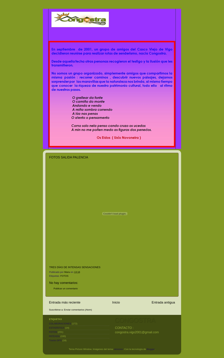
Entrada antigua (163, 302)
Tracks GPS (55, 340)
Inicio (116, 302)
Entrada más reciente (64, 302)
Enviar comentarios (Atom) (78, 309)
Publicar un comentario (66, 288)
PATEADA (54, 336)
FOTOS (64, 276)
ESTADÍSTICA (56, 327)
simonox (118, 349)
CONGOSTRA (135, 320)
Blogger (151, 349)
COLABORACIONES (60, 323)
